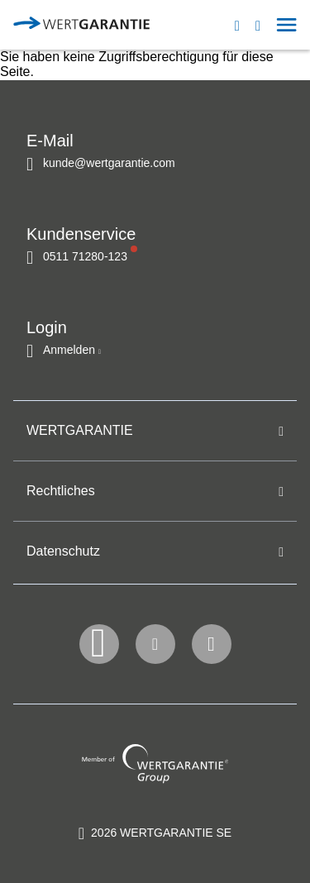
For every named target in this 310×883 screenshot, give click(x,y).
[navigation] (255, 25)
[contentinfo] (155, 832)
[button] (265, 24)
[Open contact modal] (245, 24)
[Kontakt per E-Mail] (100, 162)
